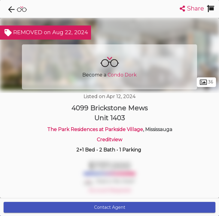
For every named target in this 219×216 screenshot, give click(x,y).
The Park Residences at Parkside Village (95, 129)
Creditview (109, 139)
